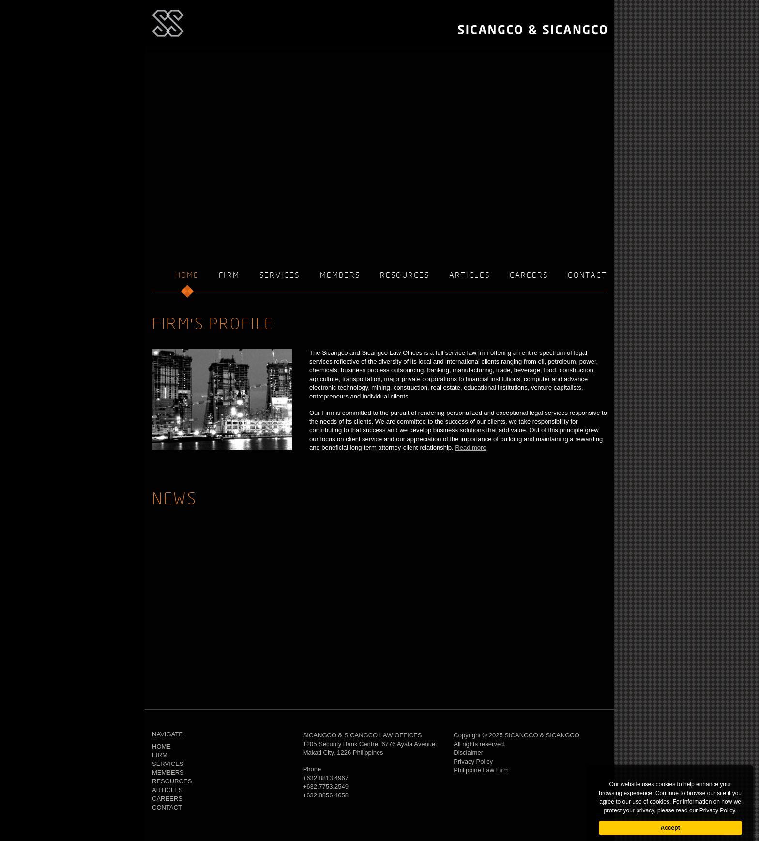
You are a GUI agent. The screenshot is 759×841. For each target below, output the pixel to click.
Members (340, 275)
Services (279, 275)
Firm (229, 275)
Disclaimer (468, 752)
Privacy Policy (473, 761)
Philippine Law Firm (481, 770)
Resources (404, 275)
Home (161, 746)
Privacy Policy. (718, 810)
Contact (587, 275)
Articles (469, 275)
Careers (529, 275)
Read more (470, 447)
